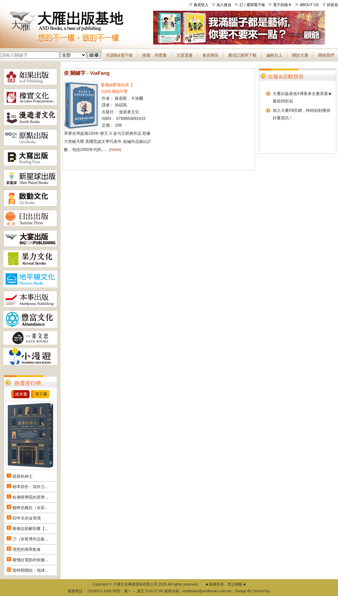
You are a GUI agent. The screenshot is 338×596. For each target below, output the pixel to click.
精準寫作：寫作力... (30, 486)
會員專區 (210, 55)
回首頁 (332, 5)
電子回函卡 (282, 5)
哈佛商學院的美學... (30, 497)
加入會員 (223, 5)
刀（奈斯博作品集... (30, 539)
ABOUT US (309, 5)
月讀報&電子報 (119, 55)
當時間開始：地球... (30, 570)
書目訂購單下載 (242, 55)
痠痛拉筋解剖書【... (30, 528)
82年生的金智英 (26, 518)
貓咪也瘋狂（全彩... (30, 507)
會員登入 (201, 5)
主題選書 (184, 55)
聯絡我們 (326, 55)
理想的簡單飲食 (26, 549)
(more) (115, 149)
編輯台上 (274, 55)
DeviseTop (261, 591)
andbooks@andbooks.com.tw (207, 591)
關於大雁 (300, 55)
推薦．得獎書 (154, 55)
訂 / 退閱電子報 (252, 5)
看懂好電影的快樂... (30, 560)
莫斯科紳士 (22, 476)
